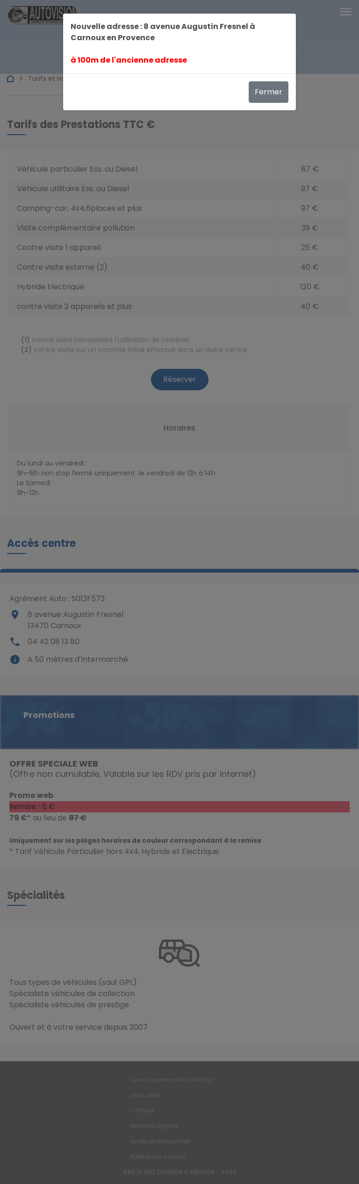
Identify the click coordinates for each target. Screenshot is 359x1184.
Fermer (268, 91)
